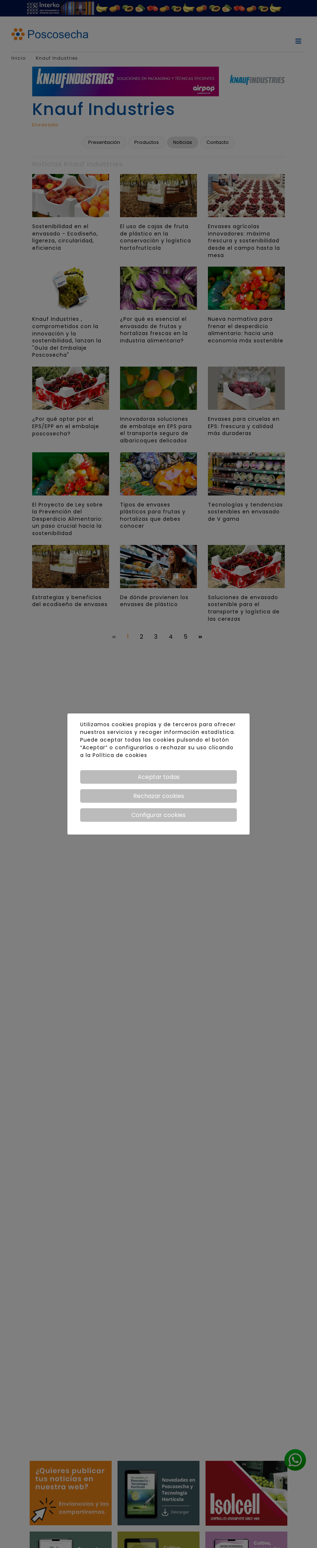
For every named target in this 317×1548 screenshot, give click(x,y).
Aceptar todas (159, 777)
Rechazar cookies (158, 796)
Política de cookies (120, 755)
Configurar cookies (158, 815)
